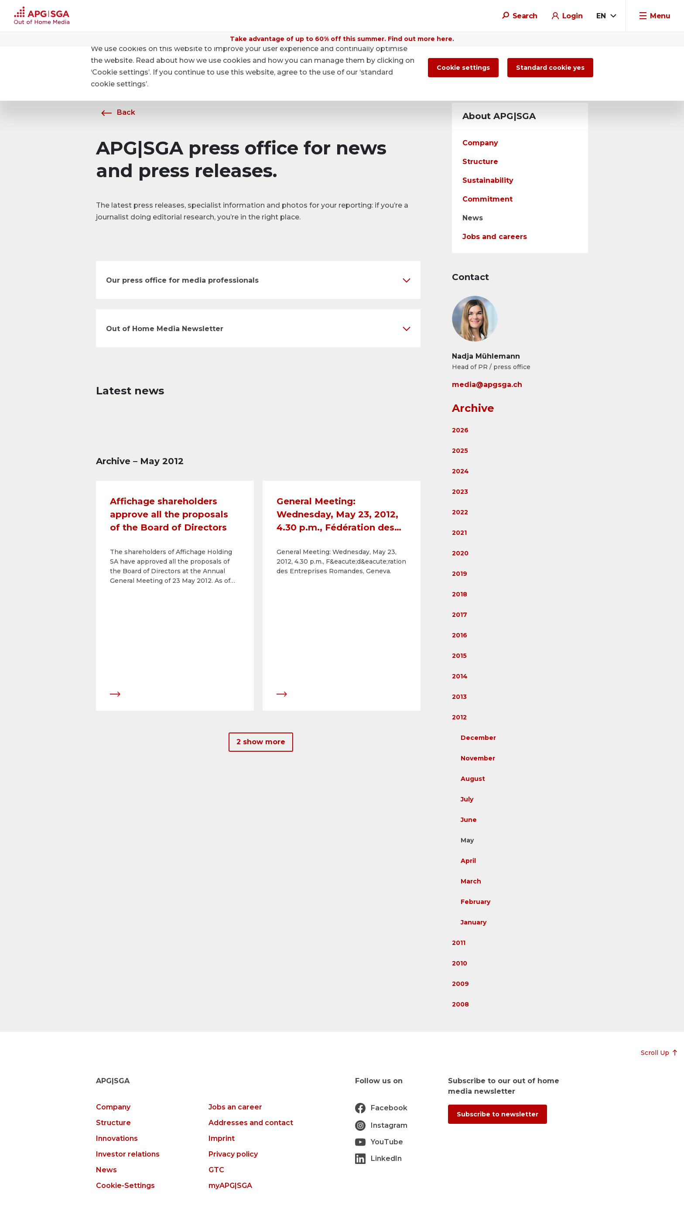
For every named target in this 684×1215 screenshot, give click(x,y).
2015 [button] (459, 656)
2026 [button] (460, 430)
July (467, 799)
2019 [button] (459, 574)
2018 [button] (459, 594)
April (468, 861)
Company (480, 143)
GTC (216, 1170)
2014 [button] (460, 676)
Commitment (487, 199)
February (475, 902)
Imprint (222, 1138)
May (467, 840)
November (478, 758)
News (472, 218)
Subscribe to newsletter (497, 1114)
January (473, 922)
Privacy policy (233, 1154)
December (478, 738)
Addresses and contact (251, 1123)
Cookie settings (463, 68)
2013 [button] (459, 697)
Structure (480, 161)
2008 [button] (460, 1004)
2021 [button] (459, 533)
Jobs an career (235, 1107)
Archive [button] (473, 408)
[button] (258, 280)
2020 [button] (460, 553)
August (473, 779)
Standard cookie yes (550, 68)
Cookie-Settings (125, 1185)
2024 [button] (460, 471)
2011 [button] (458, 943)
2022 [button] (460, 512)
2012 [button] (459, 717)
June (469, 820)
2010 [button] (459, 963)
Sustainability (487, 180)
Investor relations (128, 1154)
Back (115, 112)
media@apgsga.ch (487, 384)
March (471, 881)
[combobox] (606, 16)
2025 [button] (460, 451)
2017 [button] (459, 615)
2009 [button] (460, 984)
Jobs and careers (494, 237)
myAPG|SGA (230, 1185)
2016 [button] (459, 635)
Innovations (117, 1138)
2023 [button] (460, 492)
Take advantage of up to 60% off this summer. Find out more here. (342, 39)
